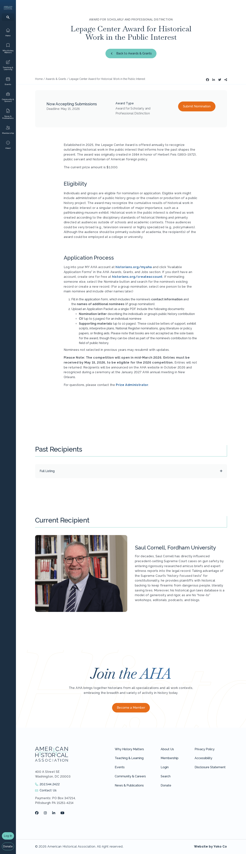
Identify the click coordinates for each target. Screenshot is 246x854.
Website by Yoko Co (210, 846)
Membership (169, 758)
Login (165, 767)
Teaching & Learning (129, 758)
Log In (8, 835)
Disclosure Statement (210, 767)
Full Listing (47, 471)
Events (120, 767)
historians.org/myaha (134, 267)
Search (166, 776)
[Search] (8, 17)
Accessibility (203, 758)
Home (39, 78)
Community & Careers (130, 776)
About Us (167, 749)
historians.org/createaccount (137, 277)
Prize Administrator (132, 385)
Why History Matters (129, 749)
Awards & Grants (56, 78)
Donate (8, 846)
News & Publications (129, 785)
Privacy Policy (205, 749)
